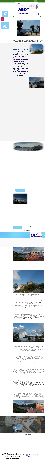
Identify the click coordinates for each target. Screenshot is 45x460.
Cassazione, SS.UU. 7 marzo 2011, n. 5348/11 (22, 382)
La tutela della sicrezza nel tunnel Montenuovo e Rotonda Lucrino (5, 13)
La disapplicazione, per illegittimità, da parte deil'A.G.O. (31, 307)
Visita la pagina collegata (28, 227)
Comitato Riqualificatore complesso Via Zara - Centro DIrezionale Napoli (28, 229)
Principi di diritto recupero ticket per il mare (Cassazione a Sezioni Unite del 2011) (4, 26)
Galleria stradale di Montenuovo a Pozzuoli (33, 302)
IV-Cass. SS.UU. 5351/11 (23, 383)
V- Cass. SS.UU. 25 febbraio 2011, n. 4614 (34, 383)
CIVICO (39, 228)
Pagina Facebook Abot (20, 190)
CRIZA (28, 228)
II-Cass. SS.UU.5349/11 (34, 382)
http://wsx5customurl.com (17, 268)
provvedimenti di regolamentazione (22, 308)
